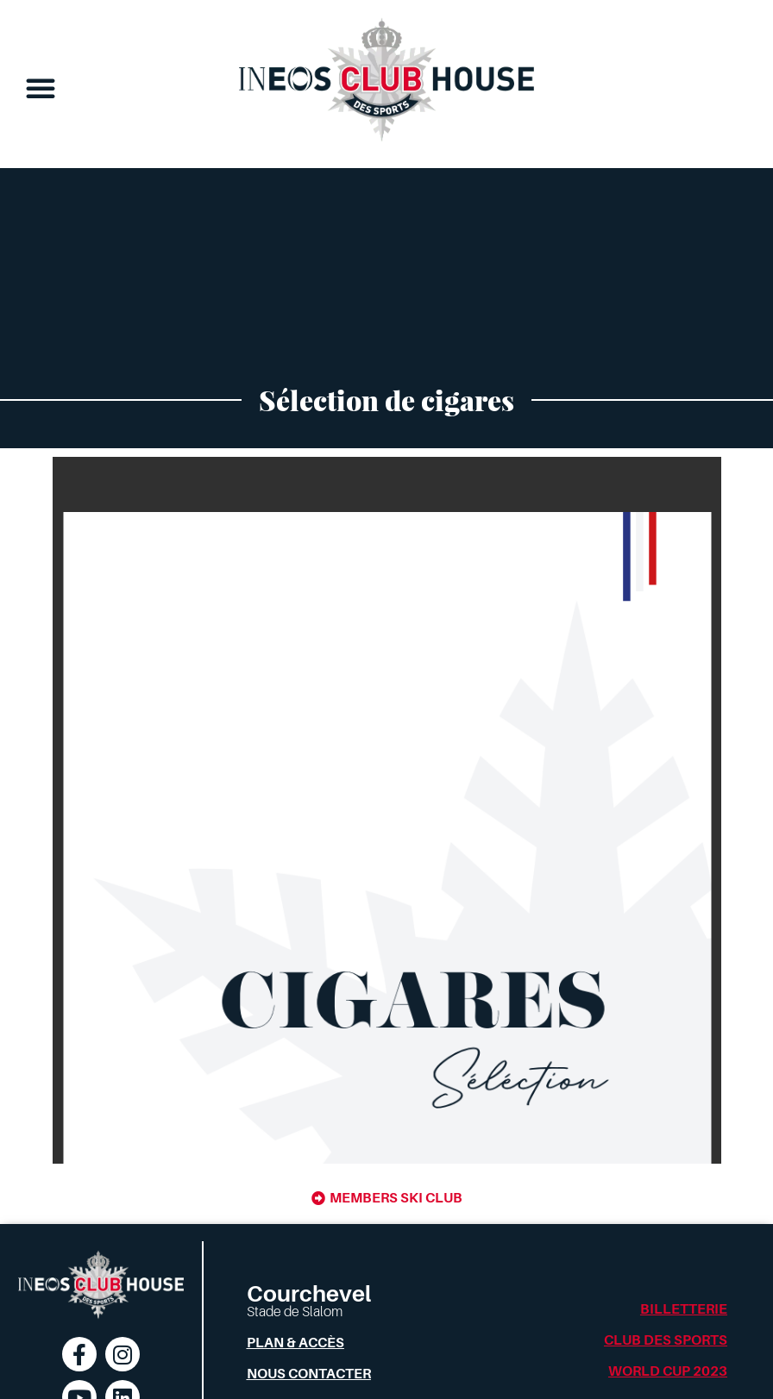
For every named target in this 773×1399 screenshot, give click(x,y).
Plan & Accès (295, 1343)
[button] (40, 88)
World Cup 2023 (667, 1371)
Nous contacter (309, 1374)
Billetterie (683, 1309)
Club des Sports (665, 1340)
